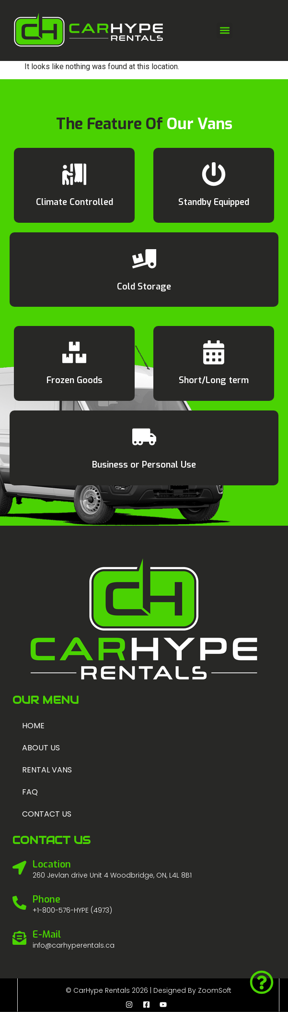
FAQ (30, 791)
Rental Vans (47, 769)
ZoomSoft (214, 990)
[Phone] (19, 903)
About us (41, 747)
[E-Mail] (19, 938)
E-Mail (47, 934)
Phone (46, 899)
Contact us (46, 813)
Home (33, 725)
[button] (224, 30)
